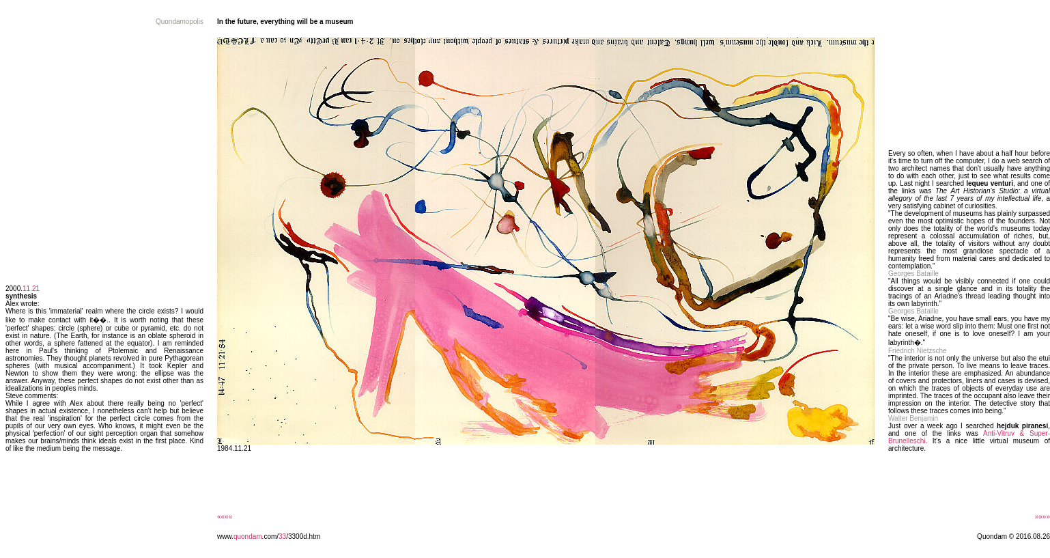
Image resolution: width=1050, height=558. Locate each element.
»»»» (1042, 516)
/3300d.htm (303, 536)
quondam (247, 536)
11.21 (31, 288)
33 (282, 536)
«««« (224, 516)
